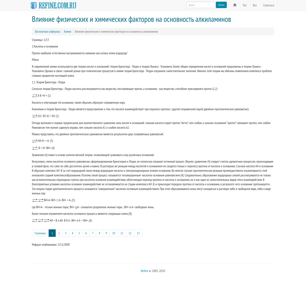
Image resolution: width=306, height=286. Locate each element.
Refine (144, 271)
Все (255, 5)
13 (138, 233)
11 (121, 233)
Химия (67, 31)
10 (113, 233)
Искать (221, 4)
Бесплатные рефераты (47, 31)
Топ (244, 5)
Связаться (268, 5)
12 (130, 233)
